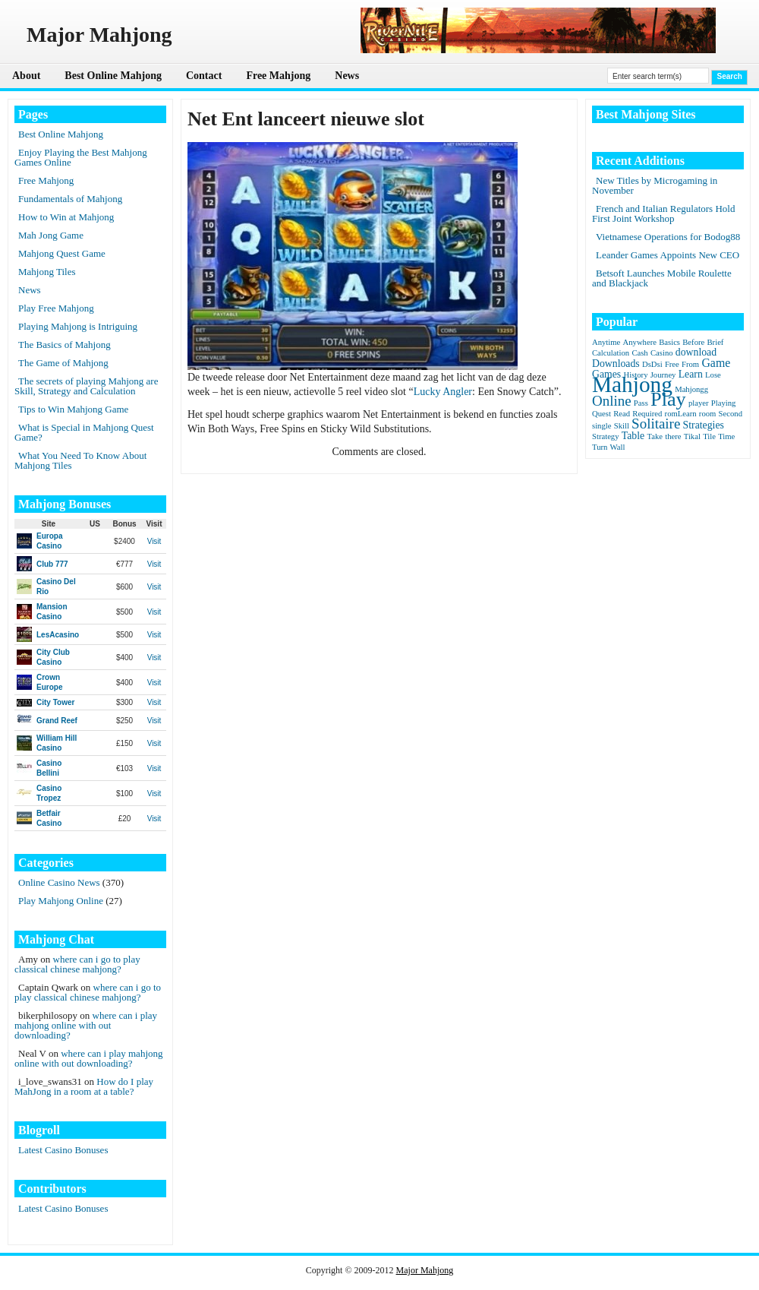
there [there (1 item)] (673, 436)
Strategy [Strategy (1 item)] (605, 436)
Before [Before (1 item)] (693, 342)
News (347, 75)
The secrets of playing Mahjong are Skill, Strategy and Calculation (86, 386)
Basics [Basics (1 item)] (669, 342)
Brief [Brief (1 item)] (715, 342)
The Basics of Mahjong (64, 344)
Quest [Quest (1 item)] (601, 413)
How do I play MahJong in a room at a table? (83, 1086)
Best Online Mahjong (113, 75)
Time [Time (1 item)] (726, 436)
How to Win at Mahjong (66, 217)
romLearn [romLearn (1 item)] (681, 413)
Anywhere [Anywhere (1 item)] (640, 342)
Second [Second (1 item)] (730, 413)
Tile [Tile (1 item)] (709, 436)
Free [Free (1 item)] (672, 364)
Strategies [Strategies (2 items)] (703, 425)
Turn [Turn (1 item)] (599, 447)
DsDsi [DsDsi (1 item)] (652, 364)
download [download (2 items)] (696, 352)
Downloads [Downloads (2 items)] (616, 363)
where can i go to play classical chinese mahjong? (77, 964)
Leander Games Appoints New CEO (667, 255)
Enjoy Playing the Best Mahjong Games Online (80, 157)
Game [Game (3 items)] (715, 362)
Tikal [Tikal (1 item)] (692, 436)
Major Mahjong (425, 1270)
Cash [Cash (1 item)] (639, 353)
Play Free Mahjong (56, 308)
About (26, 75)
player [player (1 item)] (698, 403)
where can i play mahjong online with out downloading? (85, 1025)
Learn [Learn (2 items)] (691, 374)
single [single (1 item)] (601, 426)
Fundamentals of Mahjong (70, 198)
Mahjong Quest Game (62, 253)
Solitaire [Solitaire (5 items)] (655, 424)
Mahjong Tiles (47, 271)
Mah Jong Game (50, 235)
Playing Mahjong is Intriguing (77, 326)
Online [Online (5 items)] (611, 401)
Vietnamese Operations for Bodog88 (668, 236)
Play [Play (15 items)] (668, 399)
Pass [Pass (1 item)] (641, 403)
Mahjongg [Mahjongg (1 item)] (691, 389)
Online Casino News (59, 882)
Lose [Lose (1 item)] (713, 375)
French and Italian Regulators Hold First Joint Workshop (663, 213)
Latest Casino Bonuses (63, 1150)
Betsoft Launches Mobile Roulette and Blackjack (662, 278)
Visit (154, 541)
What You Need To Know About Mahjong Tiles (80, 460)
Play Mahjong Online (60, 900)
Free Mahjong (278, 75)
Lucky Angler (443, 391)
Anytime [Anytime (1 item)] (606, 342)
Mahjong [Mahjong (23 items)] (632, 384)
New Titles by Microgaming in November (654, 185)
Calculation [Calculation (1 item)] (610, 353)
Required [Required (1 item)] (647, 413)
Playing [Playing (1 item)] (723, 403)
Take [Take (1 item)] (655, 436)
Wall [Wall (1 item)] (617, 447)
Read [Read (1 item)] (621, 413)
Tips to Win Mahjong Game (73, 409)
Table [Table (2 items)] (633, 435)
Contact (204, 75)
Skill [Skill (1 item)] (621, 426)
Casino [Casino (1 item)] (661, 353)
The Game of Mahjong (63, 362)
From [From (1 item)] (690, 364)
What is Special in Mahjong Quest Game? (84, 432)
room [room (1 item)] (707, 413)
